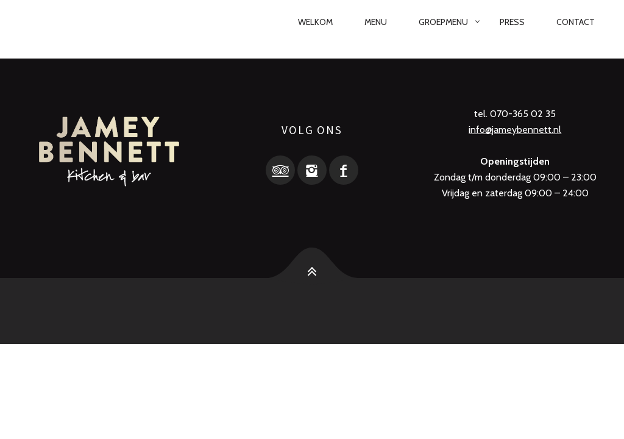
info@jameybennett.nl (515, 129)
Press (512, 21)
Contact (575, 21)
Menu (375, 21)
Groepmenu (443, 21)
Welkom (315, 21)
